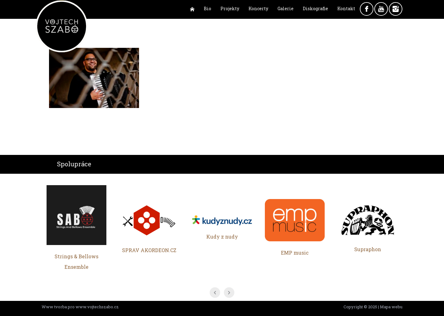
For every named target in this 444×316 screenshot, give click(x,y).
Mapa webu (391, 307)
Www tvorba (54, 307)
